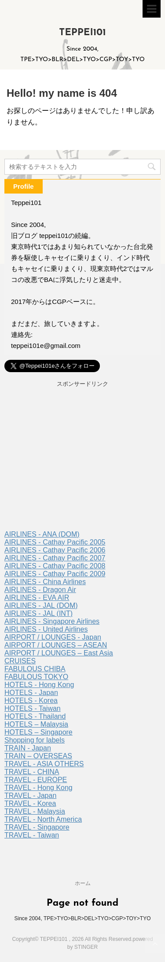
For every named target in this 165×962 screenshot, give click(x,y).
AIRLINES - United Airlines (46, 629)
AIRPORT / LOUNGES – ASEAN (55, 645)
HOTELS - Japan (31, 692)
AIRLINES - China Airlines (45, 581)
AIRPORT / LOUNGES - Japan (52, 637)
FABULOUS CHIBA (35, 669)
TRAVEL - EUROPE (35, 779)
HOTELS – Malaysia (36, 724)
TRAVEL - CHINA (31, 771)
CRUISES (20, 661)
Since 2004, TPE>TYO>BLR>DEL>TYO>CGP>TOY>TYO (82, 918)
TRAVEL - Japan (30, 795)
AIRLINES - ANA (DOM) (42, 534)
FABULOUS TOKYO (36, 676)
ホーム (83, 883)
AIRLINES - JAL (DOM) (41, 605)
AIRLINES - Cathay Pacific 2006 (54, 550)
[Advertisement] (82, 460)
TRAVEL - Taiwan (31, 835)
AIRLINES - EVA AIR (36, 597)
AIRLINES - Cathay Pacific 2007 (54, 558)
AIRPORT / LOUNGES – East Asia (58, 653)
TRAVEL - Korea (30, 803)
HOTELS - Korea (31, 700)
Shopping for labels (34, 740)
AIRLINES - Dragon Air (40, 589)
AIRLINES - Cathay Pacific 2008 (54, 566)
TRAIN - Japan (27, 748)
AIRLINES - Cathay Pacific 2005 (54, 542)
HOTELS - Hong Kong (39, 684)
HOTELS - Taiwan (32, 708)
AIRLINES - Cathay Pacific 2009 (54, 574)
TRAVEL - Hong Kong (38, 787)
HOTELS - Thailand (35, 716)
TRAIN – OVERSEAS (38, 756)
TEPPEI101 (82, 33)
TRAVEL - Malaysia (34, 811)
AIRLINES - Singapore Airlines (51, 621)
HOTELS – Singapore (38, 732)
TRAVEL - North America (43, 819)
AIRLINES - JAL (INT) (38, 613)
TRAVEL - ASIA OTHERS (44, 764)
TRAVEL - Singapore (37, 827)
